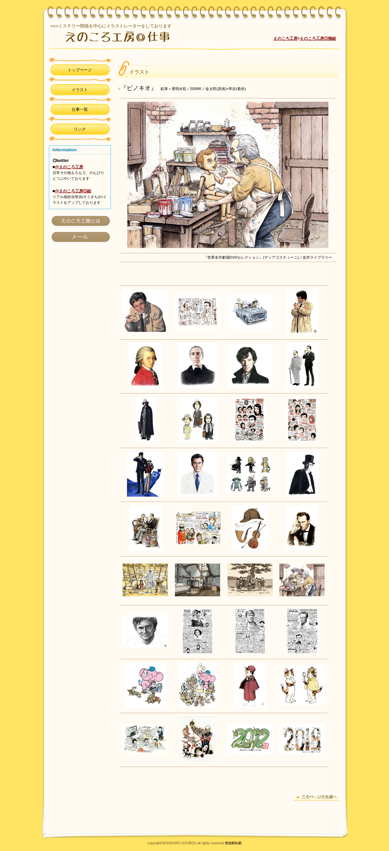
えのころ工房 (135, 36)
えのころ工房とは (80, 221)
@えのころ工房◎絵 (73, 191)
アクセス (80, 237)
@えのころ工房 (69, 167)
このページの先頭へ (316, 797)
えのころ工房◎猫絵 (318, 38)
